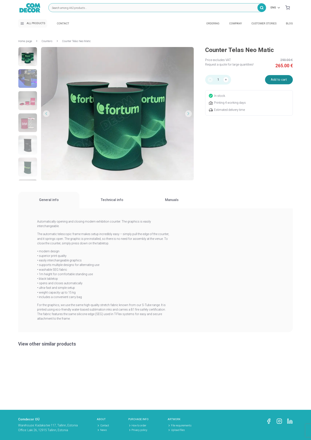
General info (49, 200)
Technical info (112, 200)
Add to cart (279, 79)
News (103, 430)
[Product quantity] (218, 79)
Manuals (172, 200)
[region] (155, 200)
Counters (46, 41)
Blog (289, 23)
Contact (63, 23)
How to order (139, 425)
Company (235, 23)
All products (32, 23)
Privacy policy (139, 430)
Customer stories (263, 23)
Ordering (212, 23)
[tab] (48, 200)
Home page (25, 41)
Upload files (178, 430)
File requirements (181, 425)
